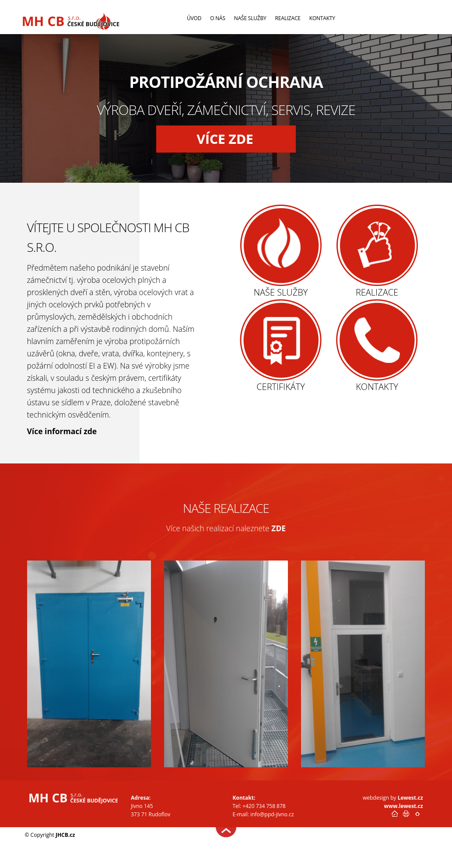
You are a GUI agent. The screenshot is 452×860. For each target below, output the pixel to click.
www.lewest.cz (403, 806)
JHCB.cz (65, 835)
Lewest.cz (410, 797)
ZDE (278, 528)
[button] (226, 139)
